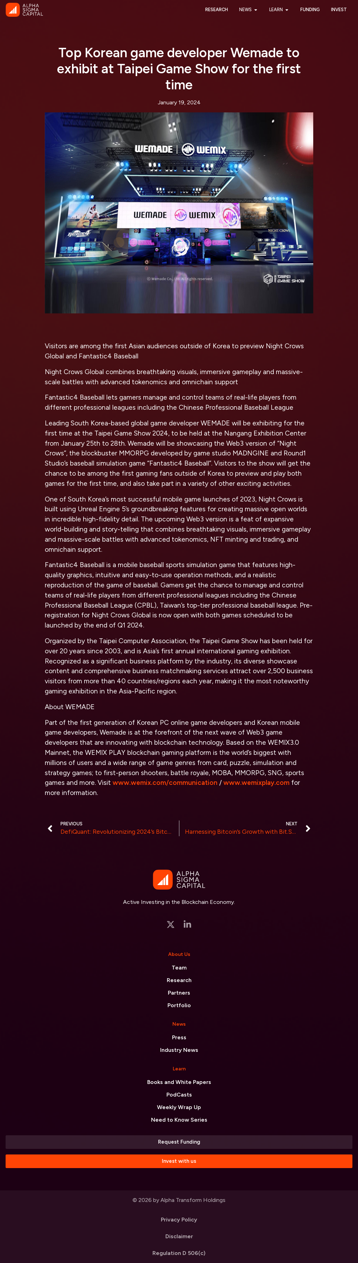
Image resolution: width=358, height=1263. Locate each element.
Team (179, 967)
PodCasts (179, 1094)
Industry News (179, 1050)
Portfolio (179, 1005)
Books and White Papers (179, 1082)
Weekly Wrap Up (179, 1107)
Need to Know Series (179, 1119)
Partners (179, 992)
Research (179, 980)
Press (179, 1037)
